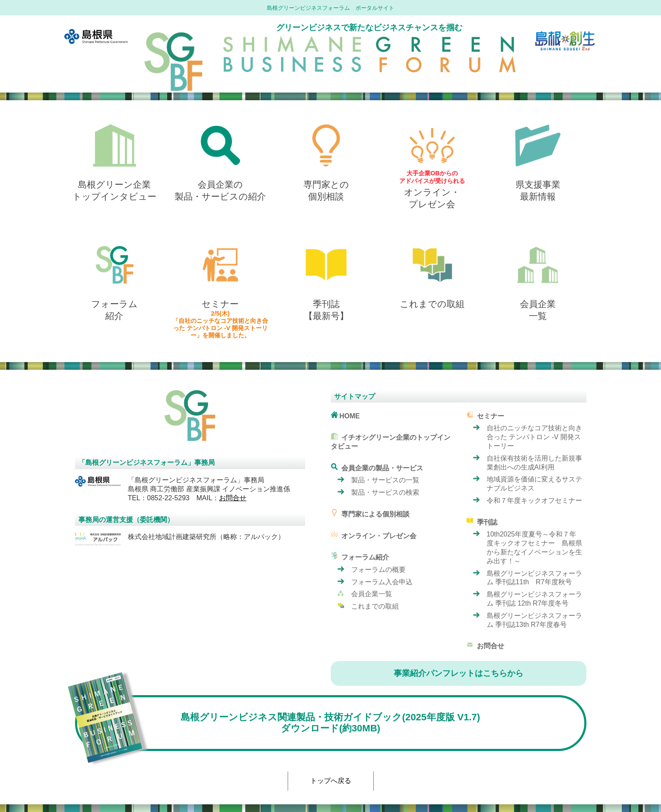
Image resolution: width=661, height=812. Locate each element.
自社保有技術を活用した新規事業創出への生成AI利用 (534, 463)
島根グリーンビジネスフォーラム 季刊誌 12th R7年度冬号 (534, 599)
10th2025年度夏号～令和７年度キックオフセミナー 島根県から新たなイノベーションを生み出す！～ (534, 547)
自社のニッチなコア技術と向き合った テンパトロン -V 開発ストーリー (534, 437)
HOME (345, 415)
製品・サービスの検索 (385, 492)
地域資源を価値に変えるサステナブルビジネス (534, 484)
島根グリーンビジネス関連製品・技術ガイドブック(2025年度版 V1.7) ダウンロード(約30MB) (277, 723)
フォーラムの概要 (378, 569)
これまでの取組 (375, 606)
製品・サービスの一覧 (385, 480)
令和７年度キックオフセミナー (534, 500)
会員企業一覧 (371, 593)
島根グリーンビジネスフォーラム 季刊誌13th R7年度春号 (534, 620)
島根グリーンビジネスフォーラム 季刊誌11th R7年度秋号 (534, 578)
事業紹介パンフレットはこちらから (458, 673)
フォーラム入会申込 (382, 582)
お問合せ (232, 498)
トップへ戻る (330, 780)
